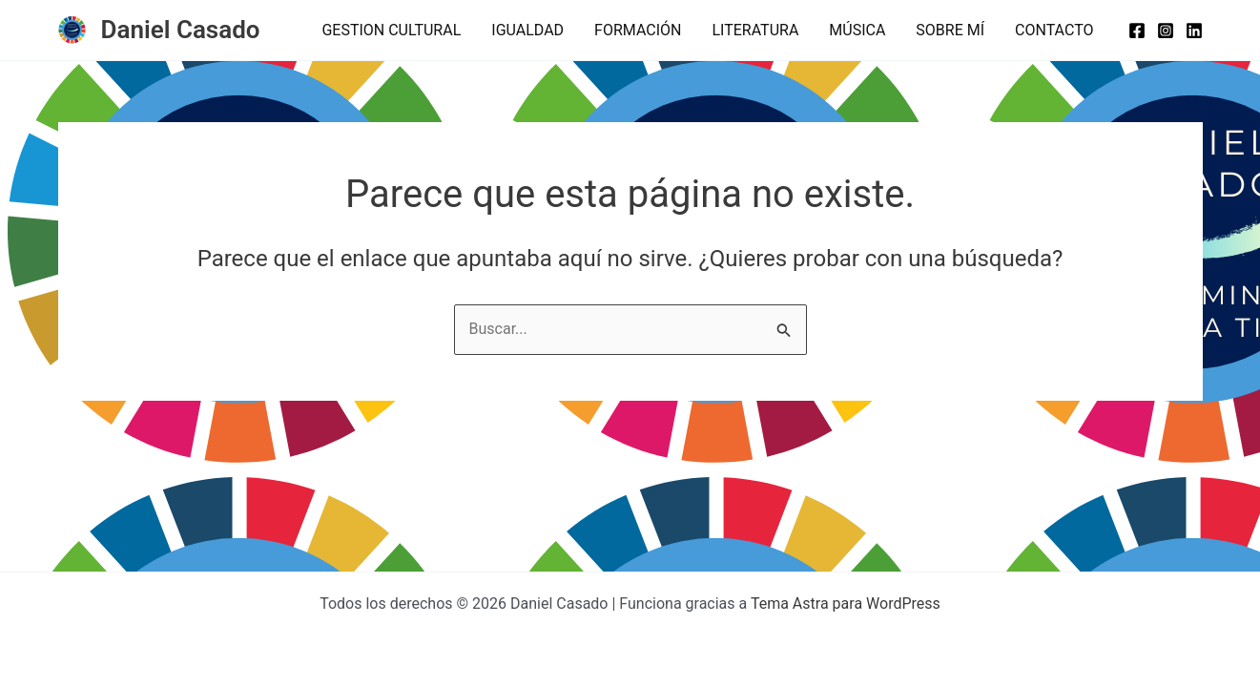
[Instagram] (1165, 30)
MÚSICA (857, 30)
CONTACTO (1054, 30)
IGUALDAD (527, 30)
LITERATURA (755, 30)
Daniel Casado (180, 29)
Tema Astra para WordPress (845, 603)
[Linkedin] (1194, 30)
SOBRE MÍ (950, 30)
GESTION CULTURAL (391, 30)
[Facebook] (1137, 30)
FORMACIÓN (637, 30)
